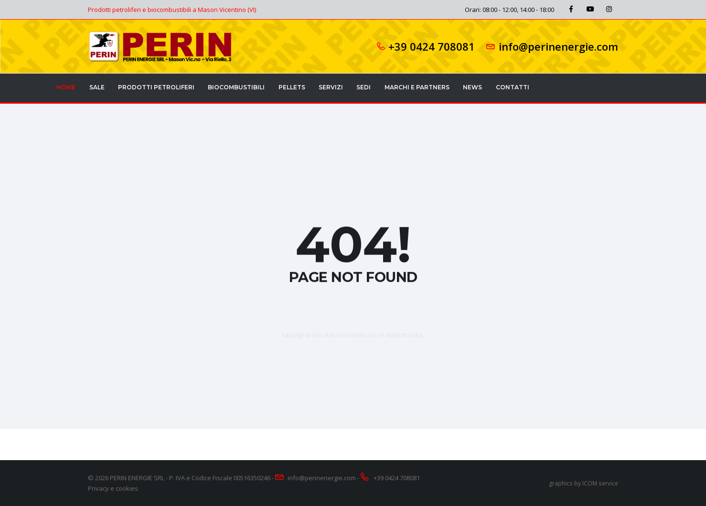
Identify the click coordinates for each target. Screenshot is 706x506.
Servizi (331, 87)
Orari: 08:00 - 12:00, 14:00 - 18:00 (509, 9)
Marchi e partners (417, 87)
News (472, 87)
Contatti (512, 87)
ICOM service (600, 483)
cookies (127, 488)
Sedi (363, 87)
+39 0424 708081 (431, 46)
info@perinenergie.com (558, 46)
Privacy (98, 488)
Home (65, 87)
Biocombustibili (236, 87)
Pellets (291, 87)
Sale (97, 87)
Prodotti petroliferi (156, 87)
